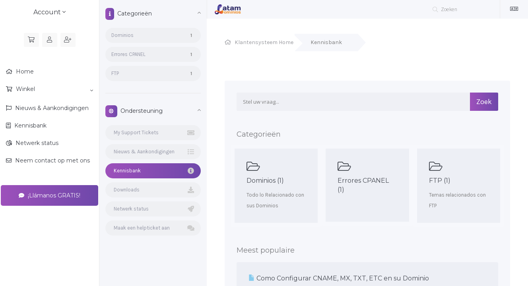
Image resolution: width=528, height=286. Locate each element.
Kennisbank (30, 125)
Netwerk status (36, 143)
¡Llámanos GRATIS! (49, 195)
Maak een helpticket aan (153, 228)
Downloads (153, 190)
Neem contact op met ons (52, 160)
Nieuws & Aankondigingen (51, 108)
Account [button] (49, 12)
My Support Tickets (153, 132)
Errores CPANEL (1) (367, 176)
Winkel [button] (53, 89)
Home (24, 71)
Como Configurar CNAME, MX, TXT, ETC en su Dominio (338, 278)
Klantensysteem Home (264, 42)
